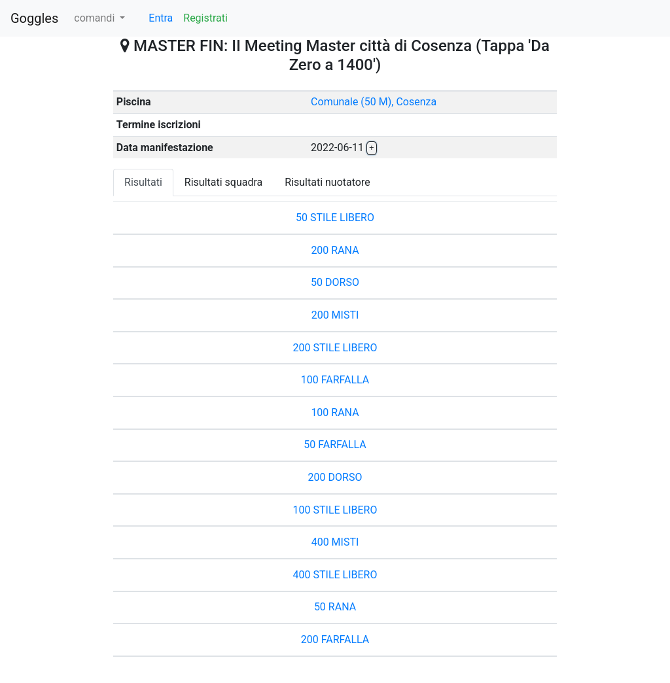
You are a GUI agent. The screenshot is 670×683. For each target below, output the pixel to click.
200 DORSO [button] (335, 477)
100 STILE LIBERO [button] (335, 510)
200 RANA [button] (335, 250)
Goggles (34, 18)
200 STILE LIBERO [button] (335, 348)
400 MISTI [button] (335, 542)
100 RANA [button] (335, 412)
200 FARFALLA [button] (335, 639)
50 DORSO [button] (335, 282)
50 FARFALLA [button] (335, 444)
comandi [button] (95, 18)
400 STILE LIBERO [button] (335, 575)
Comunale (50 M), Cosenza (373, 102)
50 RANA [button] (335, 607)
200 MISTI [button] (335, 315)
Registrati (205, 18)
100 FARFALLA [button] (335, 380)
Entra (161, 18)
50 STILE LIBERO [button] (335, 217)
